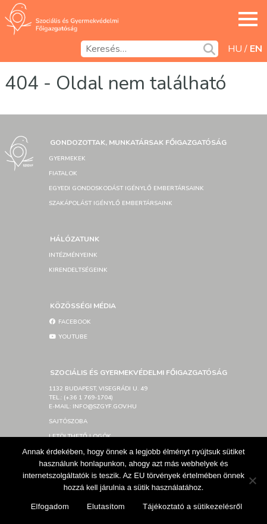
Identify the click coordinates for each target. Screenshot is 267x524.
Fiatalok (63, 173)
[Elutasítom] (252, 480)
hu (235, 48)
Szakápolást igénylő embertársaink (110, 203)
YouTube (68, 337)
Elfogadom (50, 506)
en (256, 48)
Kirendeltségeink (78, 270)
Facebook (70, 322)
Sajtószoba (68, 421)
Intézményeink (73, 255)
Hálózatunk (74, 239)
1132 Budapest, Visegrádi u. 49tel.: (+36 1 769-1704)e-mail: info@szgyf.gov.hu (98, 398)
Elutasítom (106, 506)
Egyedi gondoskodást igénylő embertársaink (126, 188)
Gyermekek (67, 158)
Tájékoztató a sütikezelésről (192, 506)
